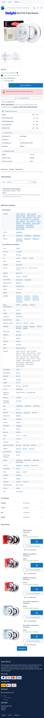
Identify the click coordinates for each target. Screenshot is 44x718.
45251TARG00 (20, 227)
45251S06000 (26, 223)
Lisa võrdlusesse (8, 102)
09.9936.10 (35, 298)
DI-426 (18, 373)
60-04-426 (19, 264)
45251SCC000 (36, 223)
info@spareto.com (8, 692)
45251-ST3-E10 (31, 221)
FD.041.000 (35, 300)
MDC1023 (19, 412)
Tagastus (3, 708)
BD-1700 (18, 335)
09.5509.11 (27, 296)
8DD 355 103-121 (21, 348)
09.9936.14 (27, 300)
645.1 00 (31, 448)
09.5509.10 (19, 296)
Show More (22, 648)
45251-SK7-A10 (24, 219)
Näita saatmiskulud (9, 78)
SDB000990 (19, 235)
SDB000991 (28, 235)
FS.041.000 (19, 301)
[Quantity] (4, 85)
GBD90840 (19, 232)
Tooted (3, 710)
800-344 (18, 313)
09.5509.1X (19, 298)
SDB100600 (36, 235)
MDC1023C (27, 412)
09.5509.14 (35, 296)
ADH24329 (28, 279)
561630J (18, 379)
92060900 (19, 465)
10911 (18, 320)
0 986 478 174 (20, 286)
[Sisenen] (41, 7)
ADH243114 (19, 279)
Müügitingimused (6, 706)
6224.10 (25, 448)
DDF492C (32, 326)
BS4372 (18, 338)
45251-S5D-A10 (31, 216)
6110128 (18, 401)
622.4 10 (18, 448)
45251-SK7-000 (27, 217)
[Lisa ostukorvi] (37, 541)
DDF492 (25, 326)
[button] (4, 1)
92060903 (26, 465)
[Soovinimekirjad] (38, 7)
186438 (18, 478)
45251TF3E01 (30, 227)
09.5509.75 (27, 298)
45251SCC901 (20, 225)
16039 (18, 248)
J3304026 (18, 426)
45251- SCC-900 (31, 214)
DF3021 (18, 472)
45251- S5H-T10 (20, 214)
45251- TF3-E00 (20, 216)
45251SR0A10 (30, 225)
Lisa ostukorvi (25, 85)
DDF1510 (18, 326)
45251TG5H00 (20, 229)
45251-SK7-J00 (35, 219)
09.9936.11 (19, 300)
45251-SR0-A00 (20, 221)
